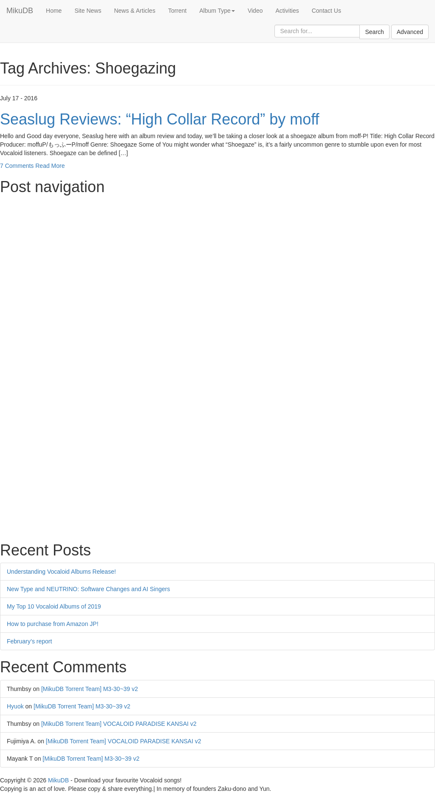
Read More (50, 165)
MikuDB (19, 10)
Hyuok (15, 706)
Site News (87, 10)
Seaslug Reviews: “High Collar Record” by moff (159, 119)
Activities (287, 10)
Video (255, 10)
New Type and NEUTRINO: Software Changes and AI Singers (88, 589)
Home (54, 10)
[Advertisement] (217, 259)
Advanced (410, 31)
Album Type (217, 10)
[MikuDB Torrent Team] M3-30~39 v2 (89, 688)
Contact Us (326, 10)
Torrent (177, 10)
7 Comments (17, 165)
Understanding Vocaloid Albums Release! (61, 571)
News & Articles (134, 10)
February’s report (29, 641)
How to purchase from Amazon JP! (53, 623)
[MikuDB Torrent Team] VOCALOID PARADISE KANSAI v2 (119, 723)
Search (374, 31)
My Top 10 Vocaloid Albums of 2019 (54, 606)
